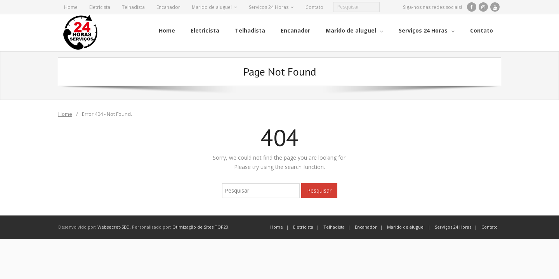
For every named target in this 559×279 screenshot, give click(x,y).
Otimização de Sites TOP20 (200, 227)
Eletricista (99, 7)
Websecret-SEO (113, 227)
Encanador (168, 7)
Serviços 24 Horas (268, 7)
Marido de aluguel (212, 7)
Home (71, 7)
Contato (314, 7)
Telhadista (133, 7)
